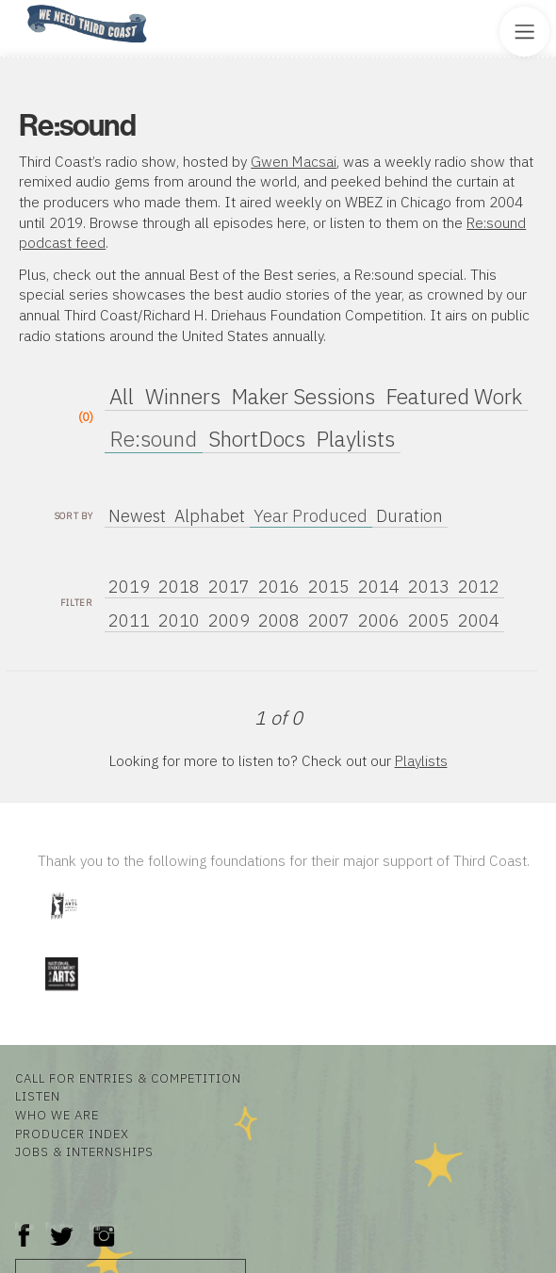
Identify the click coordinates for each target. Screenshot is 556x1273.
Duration (409, 516)
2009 (229, 620)
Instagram (104, 1226)
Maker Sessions (303, 396)
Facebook (24, 1226)
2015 (329, 586)
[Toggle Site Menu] (524, 32)
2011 (129, 620)
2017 (229, 586)
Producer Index (72, 1133)
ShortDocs (256, 438)
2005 (429, 620)
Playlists (355, 438)
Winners (183, 396)
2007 (329, 620)
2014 (379, 586)
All (121, 396)
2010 (179, 620)
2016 (279, 586)
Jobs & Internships (84, 1151)
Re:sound (153, 438)
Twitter (59, 1226)
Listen (37, 1095)
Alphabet (209, 516)
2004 (478, 620)
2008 (279, 620)
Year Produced (310, 516)
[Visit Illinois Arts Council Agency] (63, 927)
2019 (129, 586)
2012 (478, 586)
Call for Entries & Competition (128, 1077)
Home (21, 6)
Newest (137, 516)
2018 (179, 586)
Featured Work (453, 396)
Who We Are (57, 1114)
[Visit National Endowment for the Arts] (61, 994)
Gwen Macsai (293, 161)
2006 (379, 620)
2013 (429, 586)
